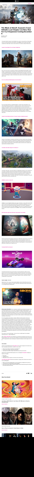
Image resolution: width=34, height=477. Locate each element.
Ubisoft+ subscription (7, 336)
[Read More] (4, 404)
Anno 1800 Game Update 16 (6, 359)
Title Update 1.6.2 (15, 345)
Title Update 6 (24, 352)
